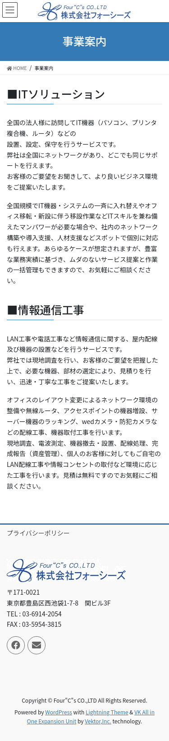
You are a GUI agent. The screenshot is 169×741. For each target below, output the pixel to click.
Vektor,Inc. (98, 721)
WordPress (58, 712)
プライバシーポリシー (38, 532)
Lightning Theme (107, 712)
